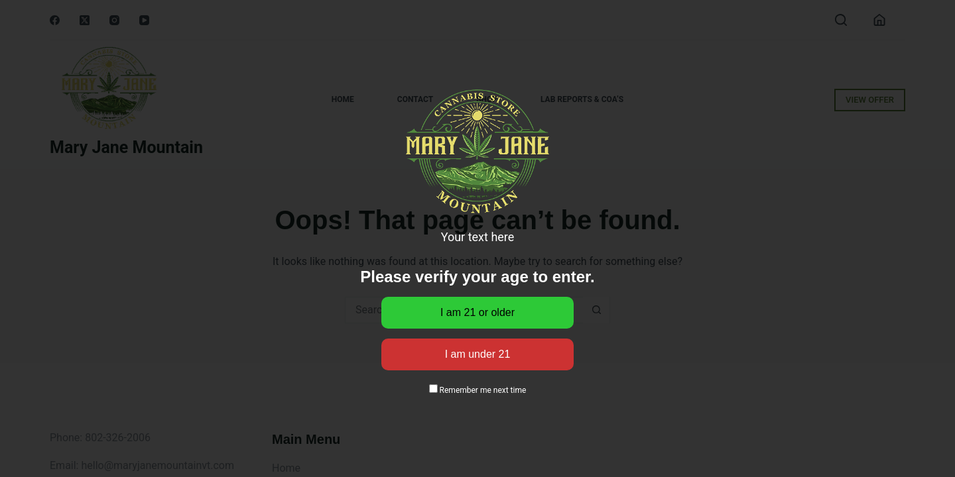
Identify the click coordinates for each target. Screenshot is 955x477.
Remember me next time (478, 390)
